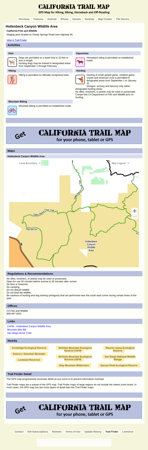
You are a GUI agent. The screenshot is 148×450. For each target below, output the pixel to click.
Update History (93, 431)
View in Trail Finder (17, 40)
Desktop (89, 19)
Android (52, 19)
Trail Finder (111, 431)
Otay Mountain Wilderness (74, 365)
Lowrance (127, 431)
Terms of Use (73, 431)
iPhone (64, 19)
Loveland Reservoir (29, 359)
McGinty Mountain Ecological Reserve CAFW (75, 349)
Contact (19, 431)
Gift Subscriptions (38, 431)
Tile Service (122, 19)
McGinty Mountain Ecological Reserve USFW (75, 358)
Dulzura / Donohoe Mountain (29, 353)
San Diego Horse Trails (19, 333)
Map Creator (105, 19)
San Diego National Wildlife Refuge (120, 358)
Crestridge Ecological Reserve (29, 347)
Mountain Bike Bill (16, 329)
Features (38, 19)
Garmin (77, 19)
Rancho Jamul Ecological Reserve (120, 349)
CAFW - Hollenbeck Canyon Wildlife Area (29, 326)
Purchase (24, 19)
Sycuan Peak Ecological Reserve (119, 365)
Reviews (57, 431)
